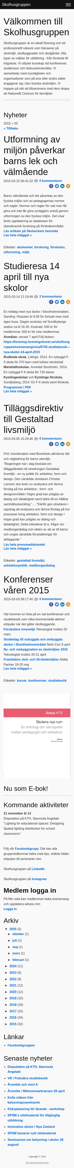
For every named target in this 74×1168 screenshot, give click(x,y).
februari (18, 959)
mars (16, 953)
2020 (13, 992)
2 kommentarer (48, 296)
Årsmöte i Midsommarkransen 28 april (36, 1091)
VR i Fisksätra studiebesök (27, 1078)
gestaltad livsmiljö (30, 560)
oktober (18, 934)
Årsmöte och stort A (22, 1084)
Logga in (10, 909)
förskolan (58, 247)
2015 (13, 1024)
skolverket (25, 247)
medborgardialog (42, 565)
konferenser (37, 680)
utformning (12, 252)
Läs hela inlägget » (18, 235)
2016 (13, 1017)
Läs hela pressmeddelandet (24, 544)
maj (15, 947)
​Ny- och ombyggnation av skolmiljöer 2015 (36, 649)
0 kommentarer (48, 180)
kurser (22, 680)
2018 (13, 1004)
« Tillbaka (11, 128)
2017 (13, 1011)
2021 (13, 985)
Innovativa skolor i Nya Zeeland (31, 1126)
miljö (25, 252)
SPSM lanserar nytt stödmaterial (31, 1133)
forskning (41, 247)
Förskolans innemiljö (19, 629)
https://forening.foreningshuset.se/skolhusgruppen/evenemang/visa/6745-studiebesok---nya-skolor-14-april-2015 (37, 347)
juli (14, 940)
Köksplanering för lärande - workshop (35, 1109)
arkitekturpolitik (15, 565)
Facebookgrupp (26, 848)
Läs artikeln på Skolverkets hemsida (31, 231)
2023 (13, 972)
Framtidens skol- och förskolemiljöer (31, 659)
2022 (13, 979)
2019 (13, 998)
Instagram (39, 879)
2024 (13, 966)
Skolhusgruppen (16, 4)
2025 (13, 929)
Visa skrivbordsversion (37, 1162)
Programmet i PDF (17, 387)
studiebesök (57, 680)
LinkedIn (38, 869)
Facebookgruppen (21, 1045)
